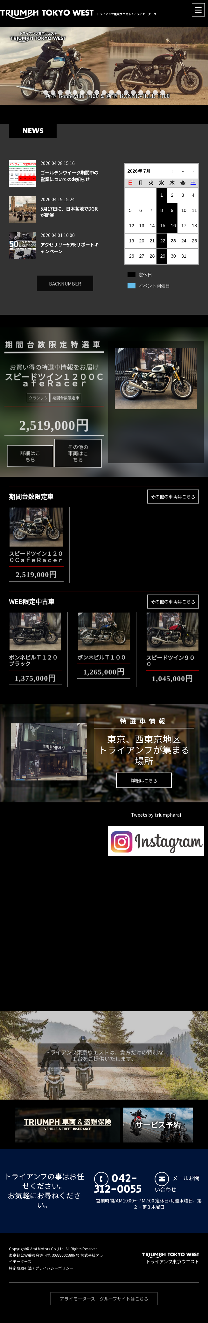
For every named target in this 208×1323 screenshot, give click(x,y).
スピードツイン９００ (170, 656)
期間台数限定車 (57, 398)
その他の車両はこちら (61, 445)
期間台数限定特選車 (46, 333)
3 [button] (60, 92)
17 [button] (162, 92)
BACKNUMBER (65, 278)
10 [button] (111, 92)
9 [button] (104, 92)
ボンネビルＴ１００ (101, 652)
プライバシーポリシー (54, 1268)
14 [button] (140, 92)
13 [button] (133, 92)
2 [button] (53, 92)
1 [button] (45, 92)
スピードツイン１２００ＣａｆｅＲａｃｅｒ (36, 552)
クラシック (47, 396)
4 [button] (67, 92)
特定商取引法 (20, 1268)
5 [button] (75, 92)
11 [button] (118, 92)
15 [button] (148, 92)
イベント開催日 (154, 285)
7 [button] (89, 92)
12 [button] (126, 92)
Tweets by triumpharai (156, 814)
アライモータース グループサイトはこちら (106, 1306)
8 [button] (96, 92)
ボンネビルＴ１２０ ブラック (36, 655)
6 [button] (82, 92)
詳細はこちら (42, 467)
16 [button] (155, 92)
